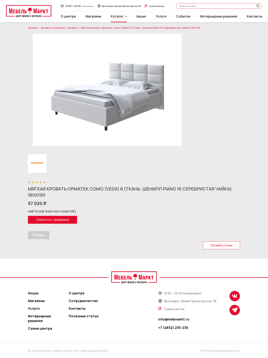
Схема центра (40, 328)
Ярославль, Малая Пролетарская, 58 (187, 301)
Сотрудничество (83, 300)
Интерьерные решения (218, 16)
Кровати (73, 27)
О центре (68, 16)
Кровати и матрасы (53, 27)
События (183, 16)
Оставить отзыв (221, 245)
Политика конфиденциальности (220, 350)
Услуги (161, 16)
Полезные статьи (84, 316)
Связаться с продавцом (52, 219)
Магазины (93, 16)
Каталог (33, 27)
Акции (141, 16)
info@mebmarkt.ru (173, 319)
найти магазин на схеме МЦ (52, 211)
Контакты (254, 16)
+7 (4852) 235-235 (173, 327)
